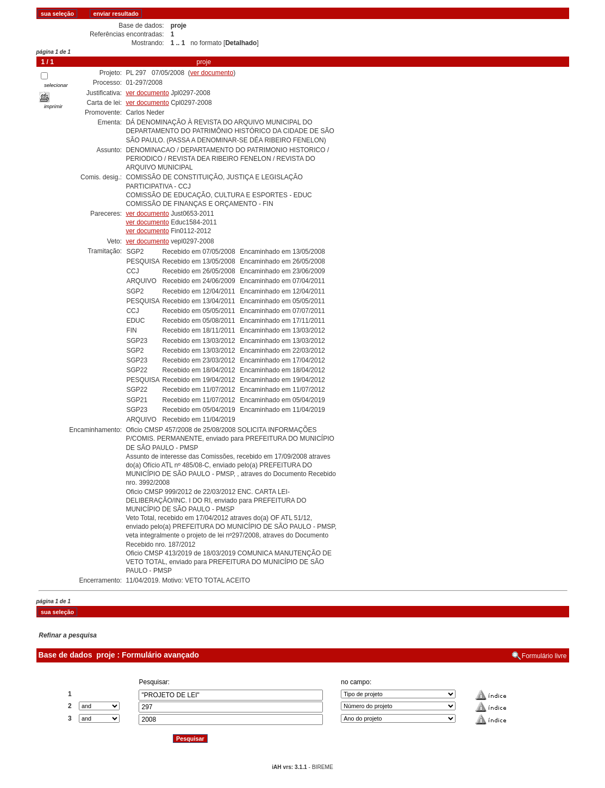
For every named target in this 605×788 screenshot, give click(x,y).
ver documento (211, 73)
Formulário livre (544, 656)
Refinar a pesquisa (68, 635)
